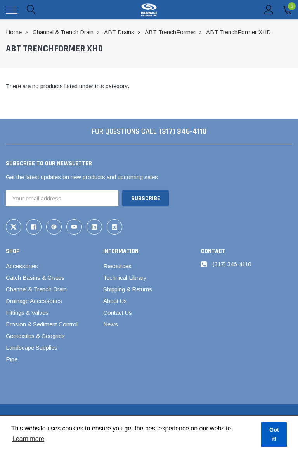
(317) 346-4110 (183, 131)
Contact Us (117, 312)
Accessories (22, 266)
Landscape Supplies (31, 347)
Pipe (11, 359)
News (110, 324)
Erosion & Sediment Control (42, 324)
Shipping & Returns (127, 289)
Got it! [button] (274, 434)
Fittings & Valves (27, 312)
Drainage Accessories (34, 301)
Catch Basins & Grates (35, 277)
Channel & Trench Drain (36, 289)
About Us (115, 301)
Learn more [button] (28, 439)
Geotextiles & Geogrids (35, 336)
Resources (117, 266)
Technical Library (125, 277)
